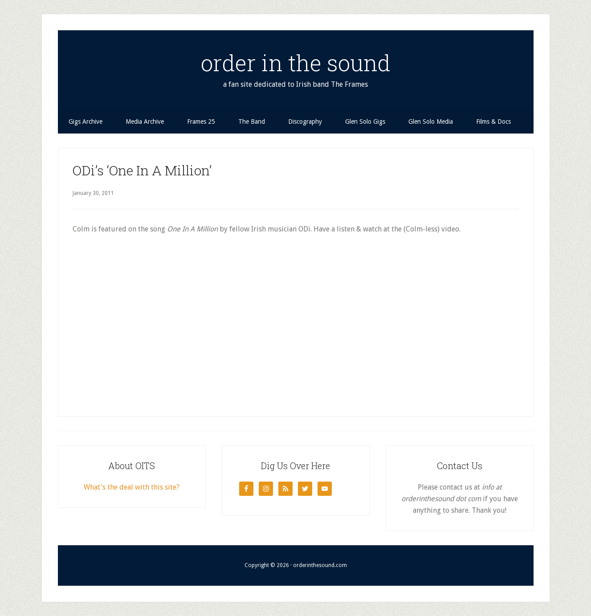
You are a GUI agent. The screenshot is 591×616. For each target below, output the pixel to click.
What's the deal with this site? (131, 487)
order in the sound (296, 62)
